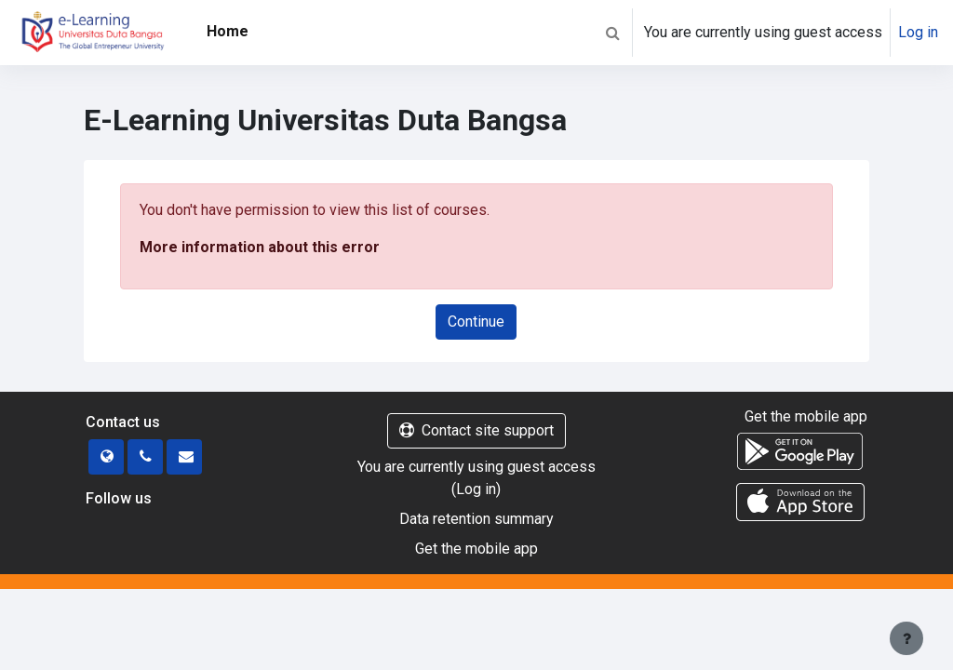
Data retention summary (476, 519)
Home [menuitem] (227, 31)
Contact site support (476, 430)
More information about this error (260, 247)
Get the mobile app (476, 548)
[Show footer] (906, 638)
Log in (918, 32)
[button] (612, 32)
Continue (476, 321)
